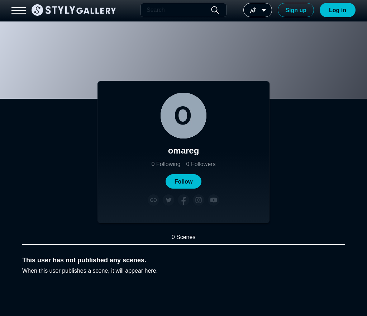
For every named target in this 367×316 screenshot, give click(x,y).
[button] (183, 181)
